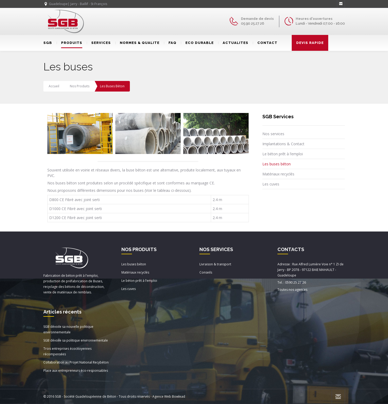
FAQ (170, 43)
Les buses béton (276, 163)
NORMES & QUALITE (137, 43)
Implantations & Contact (283, 143)
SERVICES (99, 43)
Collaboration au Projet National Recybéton (76, 362)
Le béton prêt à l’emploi (282, 153)
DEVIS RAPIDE (310, 43)
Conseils (205, 272)
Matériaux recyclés (278, 173)
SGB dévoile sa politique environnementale (75, 340)
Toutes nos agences (292, 289)
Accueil (54, 86)
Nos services (273, 133)
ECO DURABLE (197, 43)
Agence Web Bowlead (168, 396)
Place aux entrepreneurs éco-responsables (75, 370)
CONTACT (265, 43)
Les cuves (270, 184)
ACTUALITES (233, 43)
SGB (47, 43)
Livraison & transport (215, 264)
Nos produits (79, 86)
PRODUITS (69, 43)
